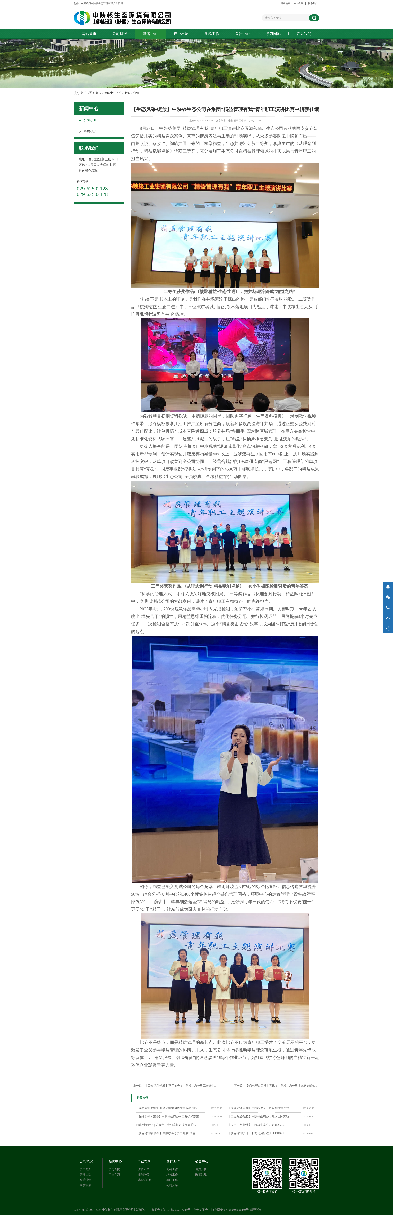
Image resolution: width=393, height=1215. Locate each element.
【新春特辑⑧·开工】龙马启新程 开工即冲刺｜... (258, 1133)
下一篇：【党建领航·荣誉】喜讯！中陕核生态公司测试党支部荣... (275, 1085)
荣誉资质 (85, 1185)
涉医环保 (143, 1174)
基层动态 (88, 131)
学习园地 (273, 34)
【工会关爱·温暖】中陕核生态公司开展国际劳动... (259, 1116)
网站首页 (89, 34)
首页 (99, 92)
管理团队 (85, 1174)
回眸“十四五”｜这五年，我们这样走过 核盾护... (166, 1124)
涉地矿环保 (145, 1179)
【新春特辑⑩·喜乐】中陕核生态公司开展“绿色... (166, 1133)
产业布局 (181, 34)
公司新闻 (124, 92)
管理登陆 (255, 1209)
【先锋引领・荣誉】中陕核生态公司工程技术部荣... (168, 1116)
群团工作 (172, 1179)
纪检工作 (172, 1174)
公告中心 (242, 34)
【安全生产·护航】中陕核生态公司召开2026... (256, 1124)
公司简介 (85, 1169)
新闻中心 (150, 34)
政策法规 (201, 1174)
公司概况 (119, 34)
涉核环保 (143, 1169)
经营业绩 (85, 1179)
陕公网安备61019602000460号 (230, 1209)
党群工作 (211, 34)
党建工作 (172, 1169)
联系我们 (313, 3)
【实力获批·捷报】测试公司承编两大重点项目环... (167, 1108)
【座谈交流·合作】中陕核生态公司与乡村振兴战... (259, 1108)
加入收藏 (298, 3)
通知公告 (201, 1169)
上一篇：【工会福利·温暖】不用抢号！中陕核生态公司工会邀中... (174, 1085)
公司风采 (172, 1185)
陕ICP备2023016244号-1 (178, 1209)
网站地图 (285, 3)
